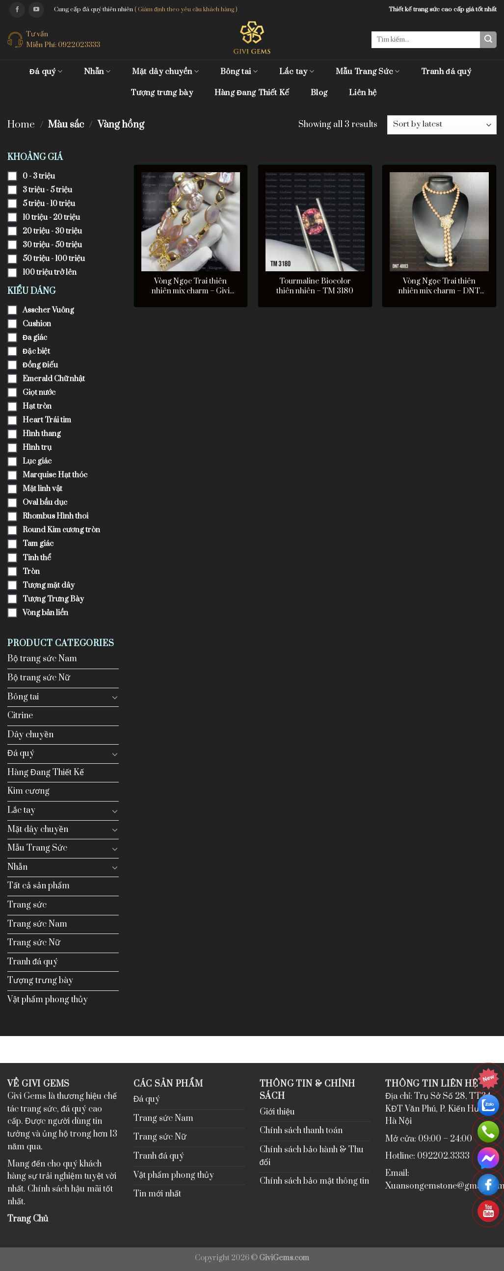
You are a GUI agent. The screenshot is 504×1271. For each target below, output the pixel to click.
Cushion (37, 324)
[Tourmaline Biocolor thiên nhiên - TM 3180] (315, 221)
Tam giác (38, 543)
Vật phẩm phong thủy (47, 999)
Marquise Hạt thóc (55, 475)
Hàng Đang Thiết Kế (251, 93)
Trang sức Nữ (33, 942)
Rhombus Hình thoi (55, 516)
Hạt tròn (37, 406)
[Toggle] (115, 697)
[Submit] (488, 39)
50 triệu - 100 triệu (54, 258)
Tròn (31, 571)
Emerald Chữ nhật (54, 379)
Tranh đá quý (446, 72)
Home (21, 125)
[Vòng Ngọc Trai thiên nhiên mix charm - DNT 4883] (439, 221)
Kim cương (28, 791)
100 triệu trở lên (50, 272)
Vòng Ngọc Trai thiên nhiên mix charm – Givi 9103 (191, 286)
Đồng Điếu (40, 365)
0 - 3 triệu (39, 176)
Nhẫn (97, 72)
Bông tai (239, 72)
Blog (319, 93)
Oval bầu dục (45, 502)
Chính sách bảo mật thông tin (314, 1181)
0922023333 (79, 45)
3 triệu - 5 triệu (47, 190)
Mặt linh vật (42, 488)
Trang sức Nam (37, 924)
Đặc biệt (36, 351)
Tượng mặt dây (49, 585)
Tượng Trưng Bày (53, 599)
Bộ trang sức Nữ (38, 678)
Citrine (20, 715)
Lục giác (37, 461)
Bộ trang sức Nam (42, 658)
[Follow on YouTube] (36, 10)
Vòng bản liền (45, 613)
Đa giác (35, 337)
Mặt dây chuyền (165, 72)
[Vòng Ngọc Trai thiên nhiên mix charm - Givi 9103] (190, 221)
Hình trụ (37, 447)
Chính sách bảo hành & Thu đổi (312, 1156)
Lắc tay (296, 72)
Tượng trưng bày (162, 93)
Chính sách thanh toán (301, 1130)
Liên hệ (363, 93)
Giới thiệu (277, 1112)
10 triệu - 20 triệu (51, 217)
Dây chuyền (30, 734)
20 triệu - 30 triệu (52, 231)
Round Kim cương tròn (61, 530)
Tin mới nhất (157, 1194)
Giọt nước (39, 392)
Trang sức (27, 905)
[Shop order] (442, 124)
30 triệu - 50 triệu (52, 245)
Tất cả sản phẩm (38, 886)
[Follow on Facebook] (17, 10)
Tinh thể (37, 558)
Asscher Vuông (48, 310)
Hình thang (42, 434)
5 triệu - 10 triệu (49, 203)
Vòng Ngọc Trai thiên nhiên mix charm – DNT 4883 (439, 286)
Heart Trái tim (47, 420)
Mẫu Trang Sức (367, 72)
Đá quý (45, 72)
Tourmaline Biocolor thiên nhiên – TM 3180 (314, 286)
